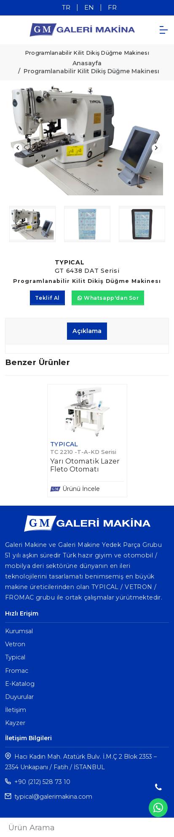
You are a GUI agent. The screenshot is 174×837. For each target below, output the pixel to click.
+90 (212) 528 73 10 (42, 782)
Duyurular (19, 697)
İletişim (15, 710)
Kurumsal (19, 631)
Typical (15, 657)
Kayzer (15, 723)
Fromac (16, 670)
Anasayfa (87, 63)
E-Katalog (20, 684)
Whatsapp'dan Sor (108, 298)
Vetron (15, 644)
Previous (17, 148)
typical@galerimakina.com (53, 796)
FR (112, 7)
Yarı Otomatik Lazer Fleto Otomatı (85, 465)
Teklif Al (47, 298)
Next (156, 148)
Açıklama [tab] (87, 331)
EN (89, 7)
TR (66, 7)
